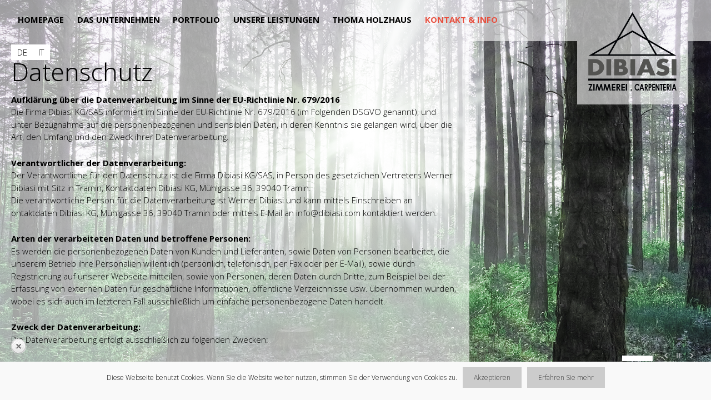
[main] (234, 205)
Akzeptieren (492, 377)
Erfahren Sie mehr (566, 377)
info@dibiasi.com (328, 212)
